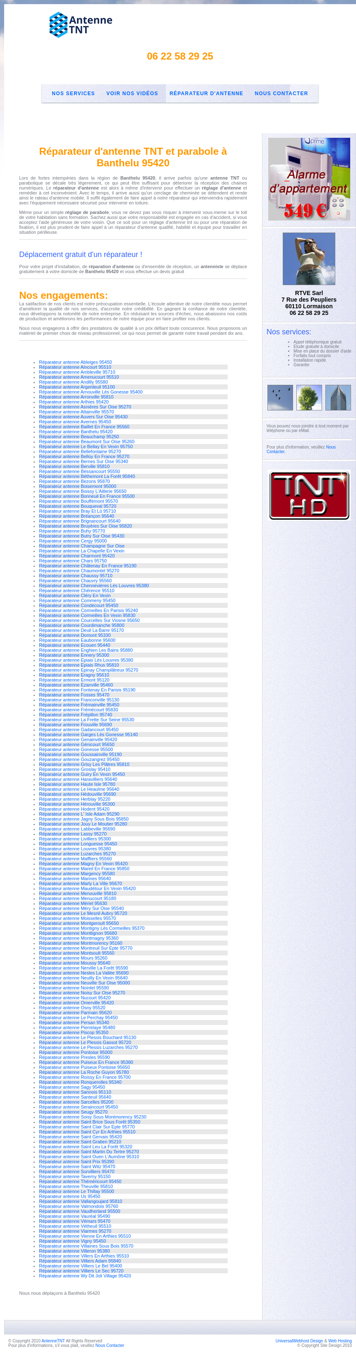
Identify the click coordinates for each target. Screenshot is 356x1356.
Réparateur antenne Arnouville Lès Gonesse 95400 (90, 391)
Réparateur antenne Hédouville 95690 (77, 794)
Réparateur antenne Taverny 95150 (75, 1176)
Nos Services (73, 93)
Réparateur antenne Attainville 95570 (76, 411)
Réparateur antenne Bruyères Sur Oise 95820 (85, 525)
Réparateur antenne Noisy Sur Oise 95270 (82, 992)
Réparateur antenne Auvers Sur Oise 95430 (83, 416)
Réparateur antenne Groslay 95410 (74, 769)
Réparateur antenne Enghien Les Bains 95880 (85, 650)
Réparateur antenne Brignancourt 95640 (79, 520)
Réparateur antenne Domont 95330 (75, 635)
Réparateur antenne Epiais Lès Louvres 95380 (86, 660)
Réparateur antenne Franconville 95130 (79, 699)
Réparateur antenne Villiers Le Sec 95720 (81, 1270)
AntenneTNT (53, 1341)
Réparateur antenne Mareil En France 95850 (84, 868)
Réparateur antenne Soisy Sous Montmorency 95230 (92, 1116)
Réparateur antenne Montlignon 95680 (78, 933)
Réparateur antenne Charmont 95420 (77, 555)
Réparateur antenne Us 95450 (69, 1196)
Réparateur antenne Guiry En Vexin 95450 (82, 774)
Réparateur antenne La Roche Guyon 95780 (84, 1072)
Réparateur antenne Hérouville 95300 (77, 804)
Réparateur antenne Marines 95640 (75, 878)
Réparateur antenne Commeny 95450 (77, 600)
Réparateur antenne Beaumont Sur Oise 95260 (87, 441)
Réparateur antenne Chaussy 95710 (75, 575)
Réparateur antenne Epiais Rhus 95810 (79, 664)
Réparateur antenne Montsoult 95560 (76, 952)
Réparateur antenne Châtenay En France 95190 (87, 565)
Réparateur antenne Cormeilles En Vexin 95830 (87, 615)
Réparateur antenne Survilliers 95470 (76, 1171)
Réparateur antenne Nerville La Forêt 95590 (83, 967)
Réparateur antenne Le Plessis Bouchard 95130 (87, 1037)
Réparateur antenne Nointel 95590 (74, 987)
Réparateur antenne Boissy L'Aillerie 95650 (82, 491)
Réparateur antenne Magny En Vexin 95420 (83, 863)
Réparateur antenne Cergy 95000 (73, 540)
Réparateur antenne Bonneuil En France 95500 (87, 496)
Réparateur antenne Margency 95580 (77, 873)
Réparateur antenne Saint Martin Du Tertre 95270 (89, 1151)
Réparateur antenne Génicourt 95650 (76, 744)
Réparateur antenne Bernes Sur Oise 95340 (83, 461)
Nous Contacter (281, 93)
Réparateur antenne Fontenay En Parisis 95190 (87, 689)
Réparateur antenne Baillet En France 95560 (84, 426)
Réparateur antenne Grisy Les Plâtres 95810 (84, 764)
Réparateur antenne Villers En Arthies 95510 (84, 1255)
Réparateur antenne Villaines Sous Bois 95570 (86, 1245)
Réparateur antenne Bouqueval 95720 (77, 506)
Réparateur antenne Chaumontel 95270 (79, 570)
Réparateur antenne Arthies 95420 (73, 401)
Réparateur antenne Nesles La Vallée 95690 (83, 972)
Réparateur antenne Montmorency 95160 (80, 943)
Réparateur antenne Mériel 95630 (73, 903)
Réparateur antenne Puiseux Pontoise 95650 (84, 1067)
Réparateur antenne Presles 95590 (74, 1057)
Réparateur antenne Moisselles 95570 (77, 918)
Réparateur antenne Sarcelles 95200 (76, 1101)
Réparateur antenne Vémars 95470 (74, 1221)
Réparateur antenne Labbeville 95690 (77, 828)
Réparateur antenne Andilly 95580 (73, 381)
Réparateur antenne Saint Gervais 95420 (80, 1136)
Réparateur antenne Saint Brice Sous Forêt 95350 (89, 1121)
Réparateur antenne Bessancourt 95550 (79, 471)
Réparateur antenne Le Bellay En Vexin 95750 (85, 446)
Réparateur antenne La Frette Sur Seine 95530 (86, 719)
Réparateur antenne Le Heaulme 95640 (79, 789)
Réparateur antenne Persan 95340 (74, 1022)
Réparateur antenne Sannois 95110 (75, 1092)
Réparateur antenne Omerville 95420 (76, 1002)
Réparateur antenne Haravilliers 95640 (78, 779)
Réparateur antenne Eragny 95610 (74, 674)
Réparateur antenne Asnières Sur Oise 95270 (85, 406)
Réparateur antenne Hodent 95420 (74, 808)
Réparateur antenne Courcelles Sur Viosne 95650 (89, 620)
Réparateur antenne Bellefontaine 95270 (80, 451)
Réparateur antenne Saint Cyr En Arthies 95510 (87, 1131)
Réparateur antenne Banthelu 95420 (76, 431)
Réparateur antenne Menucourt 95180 (77, 898)
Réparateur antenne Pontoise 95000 (75, 1052)
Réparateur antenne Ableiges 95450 (75, 362)
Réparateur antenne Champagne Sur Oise (82, 545)
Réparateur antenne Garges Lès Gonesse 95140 (88, 734)
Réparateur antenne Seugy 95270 (73, 1111)
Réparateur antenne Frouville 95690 (75, 724)
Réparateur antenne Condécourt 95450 (78, 605)
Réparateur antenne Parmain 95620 (75, 1012)
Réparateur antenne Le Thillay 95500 (76, 1191)
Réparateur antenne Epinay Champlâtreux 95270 (88, 669)
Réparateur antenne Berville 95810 (74, 466)
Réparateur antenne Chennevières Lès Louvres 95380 (94, 585)
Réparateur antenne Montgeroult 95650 (79, 923)
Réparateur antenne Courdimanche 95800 (81, 625)
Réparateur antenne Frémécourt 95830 (78, 709)
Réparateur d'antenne (206, 93)
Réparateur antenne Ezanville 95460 (76, 684)
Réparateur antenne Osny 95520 (72, 1007)
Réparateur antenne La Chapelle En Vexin (81, 550)
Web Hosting (340, 1341)
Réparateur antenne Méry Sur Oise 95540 (81, 908)
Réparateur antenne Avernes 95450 (75, 421)
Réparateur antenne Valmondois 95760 (78, 1206)
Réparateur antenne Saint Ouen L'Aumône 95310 (89, 1156)
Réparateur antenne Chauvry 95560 (75, 580)
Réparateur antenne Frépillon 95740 (75, 714)
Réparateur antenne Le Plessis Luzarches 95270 (88, 1047)
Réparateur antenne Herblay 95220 (74, 799)
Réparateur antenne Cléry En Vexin (75, 595)
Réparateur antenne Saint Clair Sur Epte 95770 (87, 1126)
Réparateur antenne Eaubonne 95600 (77, 640)
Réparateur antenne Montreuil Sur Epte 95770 (85, 948)
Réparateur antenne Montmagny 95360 (78, 938)
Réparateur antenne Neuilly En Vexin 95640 (83, 977)
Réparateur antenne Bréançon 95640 (76, 516)
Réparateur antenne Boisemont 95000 (77, 486)
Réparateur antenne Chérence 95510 (76, 590)
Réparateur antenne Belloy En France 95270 (84, 456)
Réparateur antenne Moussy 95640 (74, 962)
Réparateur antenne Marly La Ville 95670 (80, 883)
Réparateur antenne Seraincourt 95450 (78, 1106)
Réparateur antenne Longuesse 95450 (78, 843)
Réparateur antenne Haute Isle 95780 (77, 784)
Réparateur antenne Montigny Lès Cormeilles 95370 (91, 928)
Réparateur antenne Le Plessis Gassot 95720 (85, 1042)
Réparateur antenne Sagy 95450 (72, 1087)
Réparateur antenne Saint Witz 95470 (77, 1166)
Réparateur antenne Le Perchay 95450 (78, 1017)
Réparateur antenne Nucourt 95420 (75, 997)
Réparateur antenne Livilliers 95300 (75, 838)
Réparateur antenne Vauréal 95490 (74, 1216)
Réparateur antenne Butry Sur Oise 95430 (81, 535)
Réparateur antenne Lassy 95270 (72, 833)
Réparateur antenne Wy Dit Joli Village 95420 (85, 1275)
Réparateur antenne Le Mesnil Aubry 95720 (83, 913)
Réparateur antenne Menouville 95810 (77, 893)
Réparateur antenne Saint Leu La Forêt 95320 (85, 1146)
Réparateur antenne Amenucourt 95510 (79, 376)
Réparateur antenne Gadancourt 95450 (78, 729)
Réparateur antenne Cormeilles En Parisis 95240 (88, 610)
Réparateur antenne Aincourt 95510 (75, 367)
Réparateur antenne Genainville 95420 (78, 739)
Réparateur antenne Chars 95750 (73, 560)
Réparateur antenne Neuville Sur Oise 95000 (84, 982)
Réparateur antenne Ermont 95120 (74, 679)
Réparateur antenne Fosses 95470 (74, 694)
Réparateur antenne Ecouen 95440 (74, 645)
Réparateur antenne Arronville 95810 (76, 396)
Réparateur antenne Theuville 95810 (76, 1186)
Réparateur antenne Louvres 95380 (75, 848)
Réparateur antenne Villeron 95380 (74, 1250)
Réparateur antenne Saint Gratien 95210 (80, 1141)
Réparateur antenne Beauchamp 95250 (79, 436)
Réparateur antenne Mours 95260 (73, 957)
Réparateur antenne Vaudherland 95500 (79, 1211)
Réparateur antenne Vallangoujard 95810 (80, 1201)
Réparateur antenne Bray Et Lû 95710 (77, 511)
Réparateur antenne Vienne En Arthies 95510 (85, 1236)
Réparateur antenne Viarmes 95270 (75, 1231)
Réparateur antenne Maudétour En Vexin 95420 (87, 888)
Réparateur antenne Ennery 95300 (74, 655)
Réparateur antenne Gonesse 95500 (76, 749)
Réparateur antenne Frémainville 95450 (79, 704)
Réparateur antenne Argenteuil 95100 (77, 386)
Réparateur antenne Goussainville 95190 (80, 754)
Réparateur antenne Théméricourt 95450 (80, 1181)
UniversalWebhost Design (299, 1341)
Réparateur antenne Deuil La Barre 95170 (81, 630)
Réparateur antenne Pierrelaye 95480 (77, 1027)
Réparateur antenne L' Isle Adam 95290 (79, 813)
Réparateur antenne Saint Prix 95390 (76, 1161)
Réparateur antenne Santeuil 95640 (75, 1096)
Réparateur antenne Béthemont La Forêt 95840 (87, 476)
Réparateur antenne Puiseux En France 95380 (86, 1062)
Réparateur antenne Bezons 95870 (74, 481)
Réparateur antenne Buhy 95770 (72, 530)
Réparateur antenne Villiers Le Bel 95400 (80, 1265)
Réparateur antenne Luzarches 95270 (77, 853)
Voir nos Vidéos (132, 93)
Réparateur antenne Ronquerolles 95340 (80, 1082)
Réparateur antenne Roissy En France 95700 (84, 1077)
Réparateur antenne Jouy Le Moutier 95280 (83, 823)
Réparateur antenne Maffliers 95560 (75, 858)
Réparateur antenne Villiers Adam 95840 (80, 1260)
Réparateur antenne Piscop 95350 (73, 1032)
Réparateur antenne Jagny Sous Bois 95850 (84, 818)
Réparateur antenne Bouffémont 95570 (78, 501)
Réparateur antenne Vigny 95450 (72, 1240)
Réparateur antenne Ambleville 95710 (77, 372)
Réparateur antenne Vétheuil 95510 (75, 1226)
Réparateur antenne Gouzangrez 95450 (79, 759)
